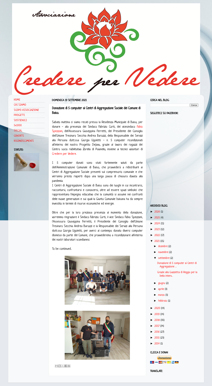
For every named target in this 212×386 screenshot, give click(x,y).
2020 (158, 308)
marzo (161, 295)
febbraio (163, 300)
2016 (157, 331)
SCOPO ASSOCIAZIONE (26, 110)
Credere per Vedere (64, 154)
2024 (158, 223)
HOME (17, 99)
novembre (163, 252)
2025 (158, 217)
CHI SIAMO (20, 104)
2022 (158, 235)
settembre (164, 258)
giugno (162, 283)
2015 (157, 337)
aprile (161, 289)
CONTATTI (19, 135)
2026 (158, 211)
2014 (157, 343)
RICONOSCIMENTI (24, 140)
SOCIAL (18, 130)
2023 (158, 229)
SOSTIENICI (20, 120)
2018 (158, 320)
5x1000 (18, 125)
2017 (157, 326)
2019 (157, 314)
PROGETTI (19, 115)
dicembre (163, 246)
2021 (157, 241)
